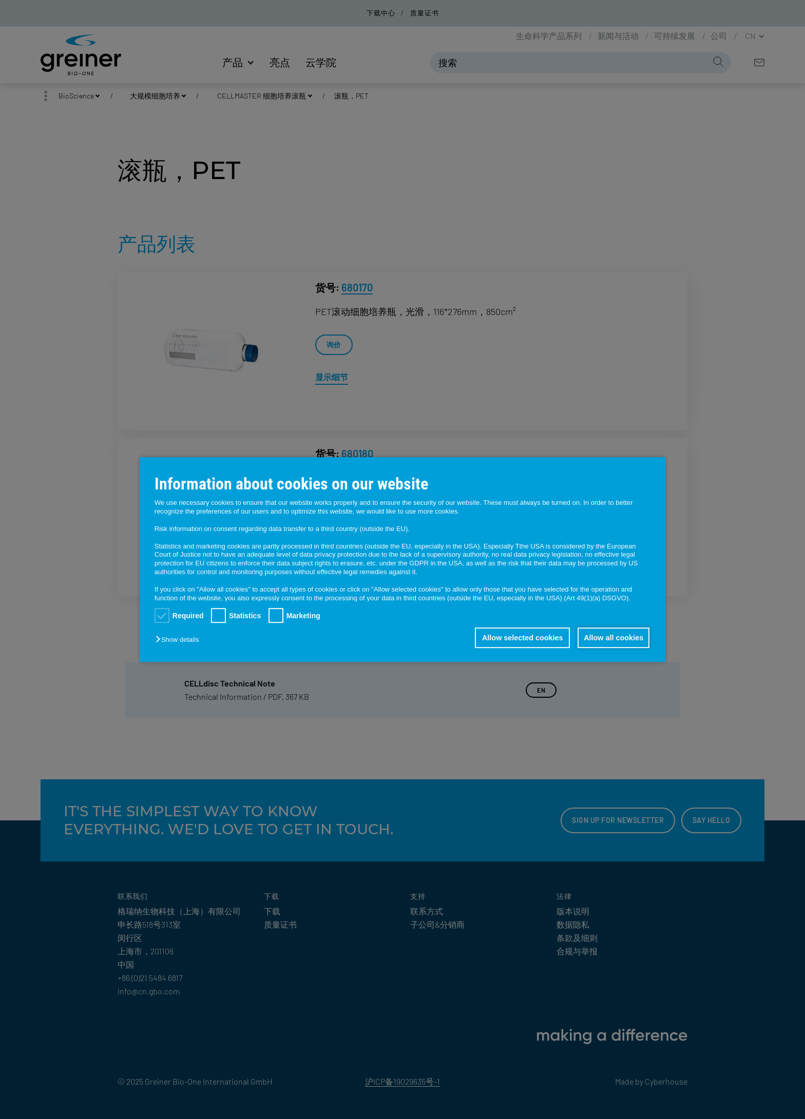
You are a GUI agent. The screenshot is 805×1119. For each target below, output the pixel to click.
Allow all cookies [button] (613, 638)
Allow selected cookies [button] (520, 638)
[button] (180, 639)
